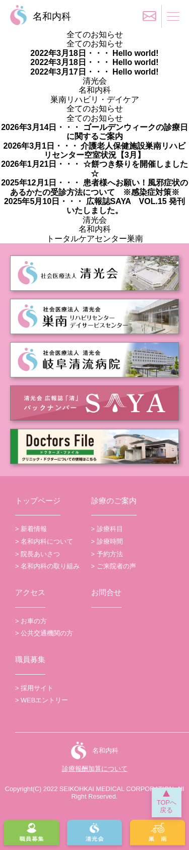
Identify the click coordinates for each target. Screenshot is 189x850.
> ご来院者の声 (113, 566)
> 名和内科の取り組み (47, 566)
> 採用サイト (34, 688)
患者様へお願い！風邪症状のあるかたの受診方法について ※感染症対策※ (99, 187)
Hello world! (134, 53)
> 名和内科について (44, 541)
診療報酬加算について (95, 768)
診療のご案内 (114, 500)
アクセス (30, 592)
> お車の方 (31, 621)
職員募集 (30, 659)
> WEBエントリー (41, 700)
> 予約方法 (107, 554)
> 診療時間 (107, 541)
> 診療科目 (107, 529)
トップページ (37, 500)
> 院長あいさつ (37, 554)
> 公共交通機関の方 (44, 633)
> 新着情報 (31, 529)
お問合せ (106, 592)
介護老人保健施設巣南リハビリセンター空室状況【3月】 (114, 150)
